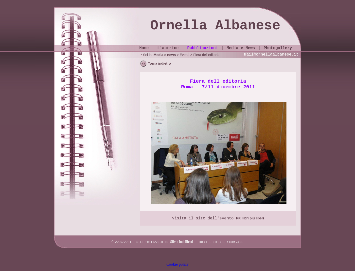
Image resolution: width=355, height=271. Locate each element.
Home (144, 48)
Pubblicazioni (202, 48)
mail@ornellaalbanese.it (271, 54)
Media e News (241, 48)
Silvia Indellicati (181, 242)
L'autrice (167, 48)
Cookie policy (177, 264)
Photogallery (278, 48)
